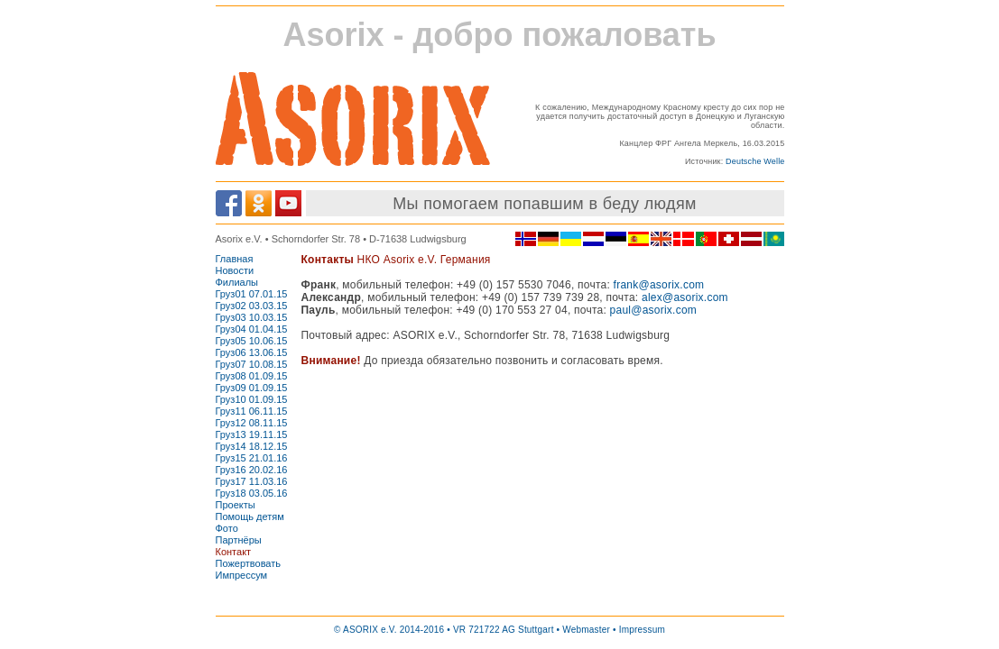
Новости (235, 270)
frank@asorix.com (659, 285)
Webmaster (586, 630)
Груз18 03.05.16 (252, 493)
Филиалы (237, 282)
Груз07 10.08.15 (252, 364)
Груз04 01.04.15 (252, 329)
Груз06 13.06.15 (252, 352)
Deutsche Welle (755, 161)
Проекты (235, 504)
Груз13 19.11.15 (252, 434)
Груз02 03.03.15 (252, 305)
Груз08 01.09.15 (252, 375)
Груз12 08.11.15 (252, 422)
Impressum (642, 630)
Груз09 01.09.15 (252, 387)
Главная (235, 258)
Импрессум (242, 575)
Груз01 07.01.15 (252, 293)
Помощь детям (250, 516)
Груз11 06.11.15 (252, 411)
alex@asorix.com (685, 297)
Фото (227, 528)
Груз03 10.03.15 (252, 317)
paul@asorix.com (653, 310)
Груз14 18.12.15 (252, 446)
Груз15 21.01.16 (252, 457)
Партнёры (239, 540)
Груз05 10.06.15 (252, 340)
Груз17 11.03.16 (252, 481)
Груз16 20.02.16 (252, 469)
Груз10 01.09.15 (252, 399)
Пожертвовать (249, 563)
